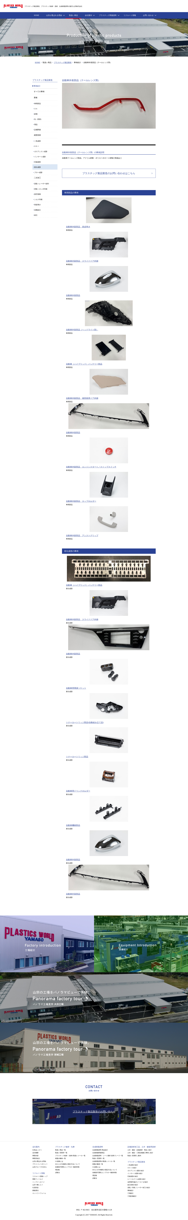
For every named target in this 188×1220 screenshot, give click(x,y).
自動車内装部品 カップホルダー (81, 501)
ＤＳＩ (36, 146)
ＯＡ (35, 109)
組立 (35, 215)
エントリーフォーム (39, 1193)
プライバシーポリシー (40, 1164)
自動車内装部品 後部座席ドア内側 (82, 398)
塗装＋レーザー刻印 (41, 184)
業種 (35, 98)
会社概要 (35, 1153)
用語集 (57, 1170)
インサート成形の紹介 (135, 1173)
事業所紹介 (36, 1158)
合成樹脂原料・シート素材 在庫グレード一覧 (107, 1156)
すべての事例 (39, 92)
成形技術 (37, 135)
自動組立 (37, 210)
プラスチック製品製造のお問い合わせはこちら (108, 173)
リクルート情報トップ (40, 1176)
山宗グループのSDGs (39, 1167)
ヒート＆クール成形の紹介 (137, 1179)
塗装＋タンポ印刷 (40, 189)
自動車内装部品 (73, 654)
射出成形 (37, 167)
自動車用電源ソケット (76, 688)
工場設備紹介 (132, 1196)
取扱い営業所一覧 (61, 1153)
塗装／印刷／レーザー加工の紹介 (139, 1187)
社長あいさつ (36, 1150)
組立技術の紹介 (133, 1185)
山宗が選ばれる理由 (39, 1161)
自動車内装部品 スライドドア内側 (82, 261)
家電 (35, 114)
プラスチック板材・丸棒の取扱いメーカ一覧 (70, 1156)
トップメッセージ (38, 1182)
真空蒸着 (37, 194)
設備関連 (37, 130)
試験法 (57, 1172)
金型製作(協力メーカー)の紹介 (138, 1182)
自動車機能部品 (73, 825)
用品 (35, 124)
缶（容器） (38, 119)
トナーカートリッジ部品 (77, 757)
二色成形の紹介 (133, 1165)
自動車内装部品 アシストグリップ (82, 535)
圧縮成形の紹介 (133, 1176)
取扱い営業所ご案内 (134, 1156)
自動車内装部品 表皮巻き (78, 227)
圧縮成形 (37, 162)
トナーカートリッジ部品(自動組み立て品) (85, 722)
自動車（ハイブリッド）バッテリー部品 (84, 364)
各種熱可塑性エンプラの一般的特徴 (67, 1167)
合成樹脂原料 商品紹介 (100, 1150)
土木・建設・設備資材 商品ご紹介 (140, 1150)
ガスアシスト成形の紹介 (136, 1171)
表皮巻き (37, 205)
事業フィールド (37, 1179)
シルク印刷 (38, 199)
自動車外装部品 (73, 295)
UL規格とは (59, 1161)
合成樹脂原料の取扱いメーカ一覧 (103, 1161)
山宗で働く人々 (37, 1185)
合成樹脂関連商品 (98, 1153)
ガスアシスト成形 (40, 151)
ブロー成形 (38, 172)
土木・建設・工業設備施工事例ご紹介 (140, 1153)
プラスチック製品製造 (63, 62)
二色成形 (37, 141)
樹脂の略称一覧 (60, 1158)
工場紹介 (131, 1193)
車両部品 (37, 103)
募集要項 (35, 1190)
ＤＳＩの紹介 (132, 1168)
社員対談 (35, 1187)
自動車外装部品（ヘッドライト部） (82, 330)
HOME (37, 62)
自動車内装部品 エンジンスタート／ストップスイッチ (91, 467)
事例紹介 (131, 1190)
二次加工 (37, 178)
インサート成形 (40, 157)
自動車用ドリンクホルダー (78, 791)
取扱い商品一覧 (60, 1150)
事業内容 (35, 1156)
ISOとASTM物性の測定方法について (67, 1164)
